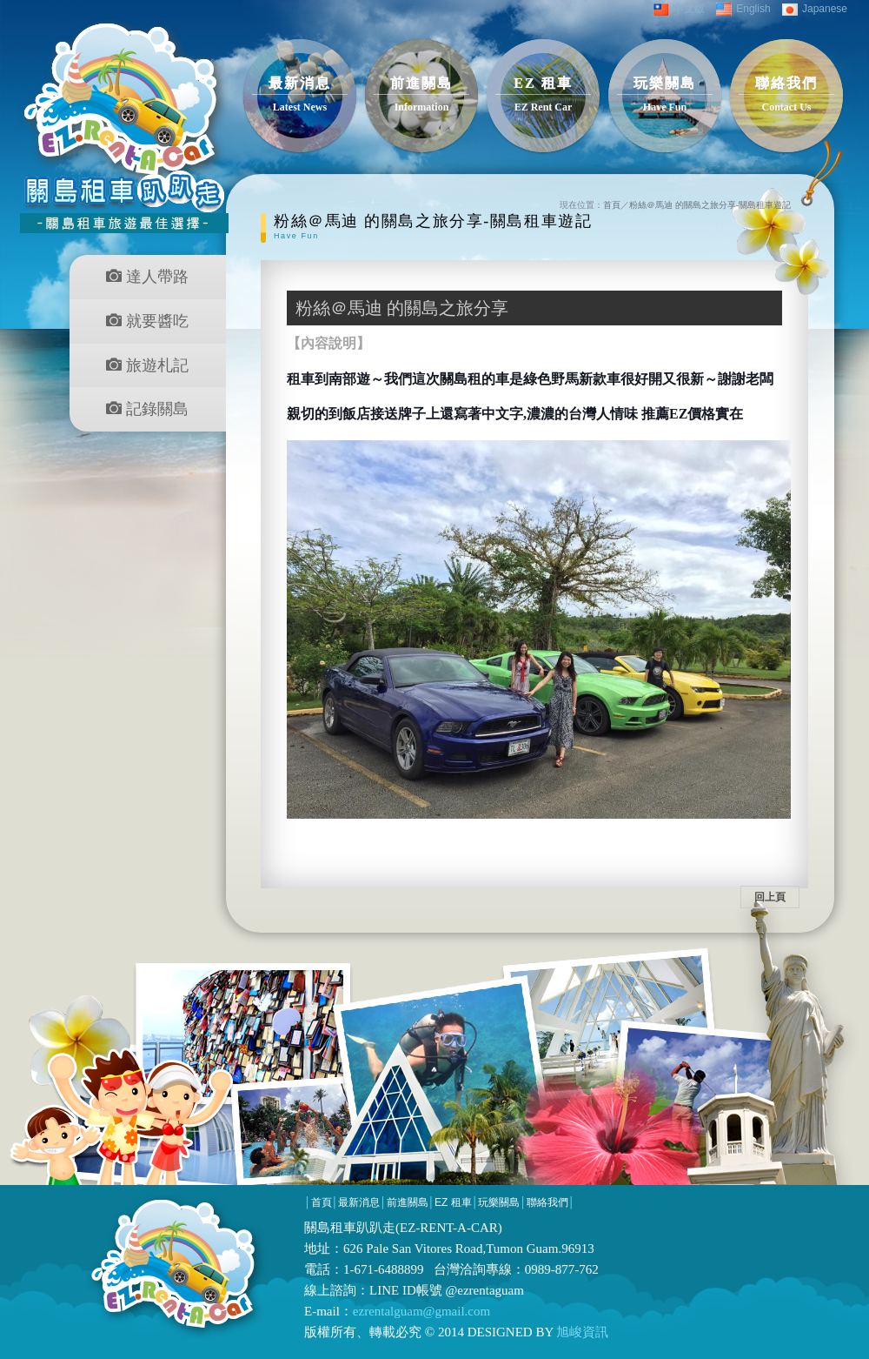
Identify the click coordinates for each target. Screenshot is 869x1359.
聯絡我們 (547, 1202)
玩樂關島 (499, 1202)
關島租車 (330, 1228)
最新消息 (359, 1202)
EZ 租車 (453, 1202)
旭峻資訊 (581, 1332)
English (743, 9)
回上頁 (770, 897)
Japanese (814, 9)
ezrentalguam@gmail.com (421, 1311)
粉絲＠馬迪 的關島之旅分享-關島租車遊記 (710, 205)
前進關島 (407, 1202)
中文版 (679, 9)
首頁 (611, 205)
